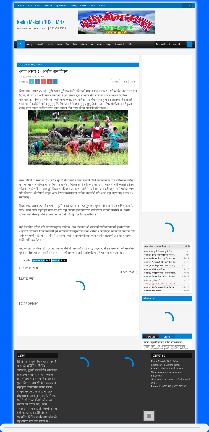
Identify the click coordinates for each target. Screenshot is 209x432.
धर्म (92, 44)
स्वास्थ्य (99, 44)
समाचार (59, 260)
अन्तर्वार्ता (50, 44)
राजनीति (40, 44)
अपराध (59, 44)
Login (29, 5)
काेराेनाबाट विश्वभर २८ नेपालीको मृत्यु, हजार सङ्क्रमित (165, 343)
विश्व (75, 44)
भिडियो (130, 44)
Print (125, 82)
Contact (101, 5)
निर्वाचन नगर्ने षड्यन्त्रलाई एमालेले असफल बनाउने (163, 271)
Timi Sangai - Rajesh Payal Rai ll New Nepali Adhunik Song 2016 (172, 287)
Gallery (74, 5)
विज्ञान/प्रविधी (119, 44)
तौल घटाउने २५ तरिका (152, 229)
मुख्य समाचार (42, 260)
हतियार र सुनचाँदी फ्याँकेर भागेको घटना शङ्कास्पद (163, 215)
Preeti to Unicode (87, 5)
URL (133, 82)
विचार (67, 44)
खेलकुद (108, 44)
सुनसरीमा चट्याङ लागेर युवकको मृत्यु (169, 299)
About (37, 5)
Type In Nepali (61, 5)
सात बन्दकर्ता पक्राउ (151, 257)
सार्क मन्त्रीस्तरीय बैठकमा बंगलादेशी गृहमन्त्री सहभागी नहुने (166, 329)
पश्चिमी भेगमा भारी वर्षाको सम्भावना (158, 315)
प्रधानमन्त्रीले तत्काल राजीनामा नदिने (158, 243)
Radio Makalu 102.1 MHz (40, 22)
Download (47, 5)
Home (21, 5)
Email (116, 82)
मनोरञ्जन (84, 44)
